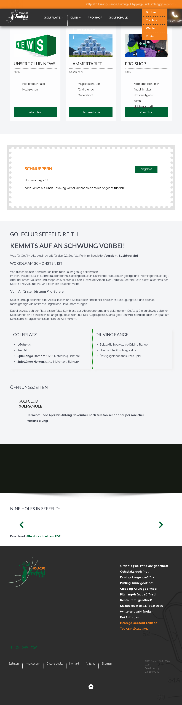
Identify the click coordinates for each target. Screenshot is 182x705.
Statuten (13, 663)
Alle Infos (35, 112)
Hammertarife (91, 112)
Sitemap (106, 663)
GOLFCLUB (28, 401)
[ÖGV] (25, 647)
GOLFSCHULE (30, 406)
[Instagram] (17, 647)
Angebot (146, 169)
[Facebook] (11, 647)
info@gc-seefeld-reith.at (138, 623)
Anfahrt (90, 663)
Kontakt (74, 663)
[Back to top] (91, 687)
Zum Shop (147, 112)
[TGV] (34, 647)
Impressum (32, 663)
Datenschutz (55, 663)
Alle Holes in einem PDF (43, 536)
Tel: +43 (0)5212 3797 (134, 628)
